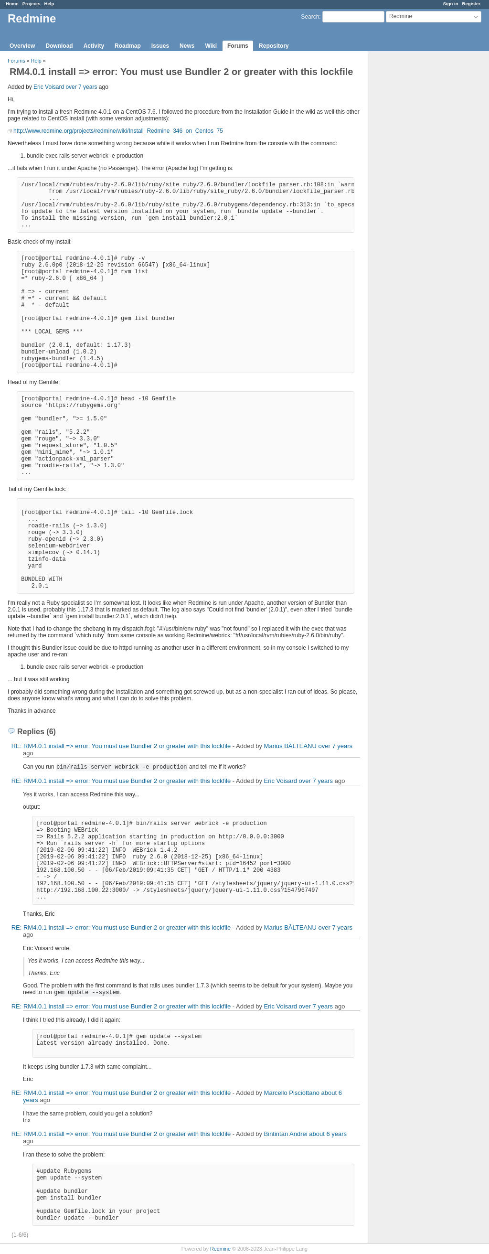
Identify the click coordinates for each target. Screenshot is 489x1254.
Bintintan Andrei (286, 1133)
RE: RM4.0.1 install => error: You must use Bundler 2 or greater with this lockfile (121, 746)
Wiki (211, 46)
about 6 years (328, 1133)
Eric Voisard (48, 87)
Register (471, 3)
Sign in (450, 3)
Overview (22, 46)
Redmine (220, 1249)
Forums (237, 46)
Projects (31, 3)
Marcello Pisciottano (291, 1092)
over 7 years (81, 87)
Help (49, 3)
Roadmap (128, 46)
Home (12, 3)
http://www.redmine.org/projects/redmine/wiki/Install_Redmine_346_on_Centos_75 (118, 131)
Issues (160, 46)
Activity (94, 46)
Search (310, 16)
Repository (274, 46)
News (187, 46)
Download (59, 46)
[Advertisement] (416, 201)
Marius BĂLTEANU (290, 746)
